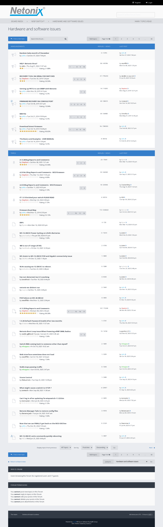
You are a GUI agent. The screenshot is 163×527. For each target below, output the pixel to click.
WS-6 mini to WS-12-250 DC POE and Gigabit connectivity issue (46, 256)
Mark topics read (143, 21)
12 (84, 213)
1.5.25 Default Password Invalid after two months (41, 321)
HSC (23, 438)
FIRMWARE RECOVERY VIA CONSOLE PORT (36, 101)
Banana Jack (26, 413)
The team (14, 514)
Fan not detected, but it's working (34, 277)
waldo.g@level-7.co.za (30, 334)
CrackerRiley (125, 185)
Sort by (91, 447)
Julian (123, 233)
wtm (23, 66)
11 (80, 213)
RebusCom (26, 380)
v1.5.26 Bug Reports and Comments (34, 160)
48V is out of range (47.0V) (30, 245)
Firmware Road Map (28, 210)
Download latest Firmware (31, 126)
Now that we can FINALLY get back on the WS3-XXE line (43, 423)
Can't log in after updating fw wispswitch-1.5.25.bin (42, 398)
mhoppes (25, 346)
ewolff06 (124, 63)
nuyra (24, 290)
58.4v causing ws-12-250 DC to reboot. (35, 266)
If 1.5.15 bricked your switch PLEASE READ (37, 197)
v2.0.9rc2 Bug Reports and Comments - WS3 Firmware (42, 172)
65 (151, 39)
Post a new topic (18, 39)
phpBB (75, 522)
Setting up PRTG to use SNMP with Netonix (38, 88)
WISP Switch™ (37, 21)
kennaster (26, 401)
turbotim (25, 269)
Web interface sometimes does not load (37, 354)
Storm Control (26, 377)
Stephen (25, 78)
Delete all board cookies (30, 514)
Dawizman (125, 423)
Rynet (123, 160)
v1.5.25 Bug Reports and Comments (34, 308)
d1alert (24, 323)
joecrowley (26, 235)
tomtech (25, 390)
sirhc (24, 55)
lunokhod (25, 279)
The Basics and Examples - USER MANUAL (37, 139)
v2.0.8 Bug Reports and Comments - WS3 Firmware (41, 185)
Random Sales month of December (34, 53)
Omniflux (124, 114)
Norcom (124, 210)
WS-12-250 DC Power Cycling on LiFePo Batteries (40, 233)
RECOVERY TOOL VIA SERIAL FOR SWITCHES (37, 76)
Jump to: (108, 462)
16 (80, 311)
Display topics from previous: (54, 447)
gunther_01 (125, 331)
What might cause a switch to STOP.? (36, 388)
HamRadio (26, 248)
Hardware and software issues (68, 21)
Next (150, 448)
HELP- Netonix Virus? (28, 63)
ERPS (22, 222)
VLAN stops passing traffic (31, 367)
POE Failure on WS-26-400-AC (31, 298)
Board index (17, 21)
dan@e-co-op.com (127, 76)
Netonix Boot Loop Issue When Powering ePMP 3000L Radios (45, 331)
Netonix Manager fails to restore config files (39, 411)
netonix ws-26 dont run (30, 287)
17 (84, 311)
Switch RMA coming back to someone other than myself (43, 344)
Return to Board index (18, 462)
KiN (122, 197)
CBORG (25, 258)
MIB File (23, 114)
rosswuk (124, 101)
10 (84, 67)
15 (76, 311)
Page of (106, 39)
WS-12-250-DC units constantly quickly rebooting (41, 436)
